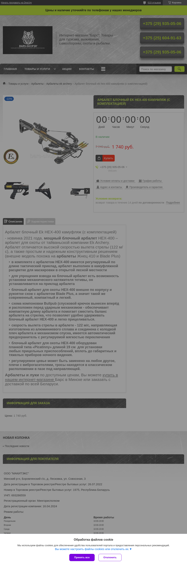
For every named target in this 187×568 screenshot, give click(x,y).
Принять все (82, 557)
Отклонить (110, 557)
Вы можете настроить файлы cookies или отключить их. (92, 549)
